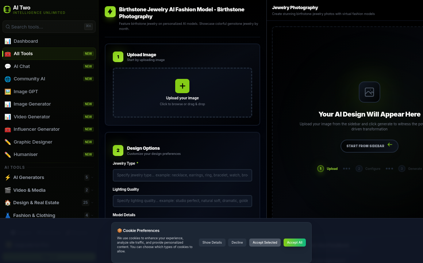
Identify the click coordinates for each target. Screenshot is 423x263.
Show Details (212, 242)
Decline (237, 242)
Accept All (295, 242)
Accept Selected (265, 242)
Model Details (124, 215)
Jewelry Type (125, 163)
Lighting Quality (126, 189)
